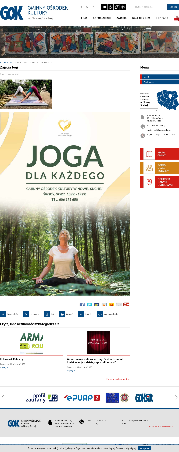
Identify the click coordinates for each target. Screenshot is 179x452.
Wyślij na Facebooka (82, 305)
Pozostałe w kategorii (116, 379)
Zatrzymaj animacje (104, 7)
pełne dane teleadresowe (160, 426)
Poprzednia (9, 313)
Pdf (49, 313)
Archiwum (147, 82)
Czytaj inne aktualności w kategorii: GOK (30, 324)
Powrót (85, 313)
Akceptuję (144, 448)
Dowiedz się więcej (126, 448)
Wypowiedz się (107, 313)
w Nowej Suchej (145, 99)
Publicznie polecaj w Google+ (126, 305)
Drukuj (66, 313)
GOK (144, 76)
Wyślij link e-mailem (119, 305)
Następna (31, 313)
